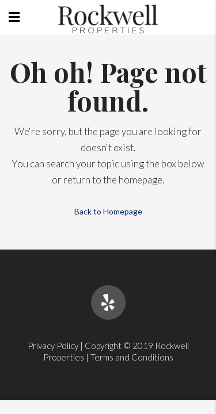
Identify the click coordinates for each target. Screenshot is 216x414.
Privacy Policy (53, 345)
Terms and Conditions (131, 357)
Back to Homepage (108, 211)
